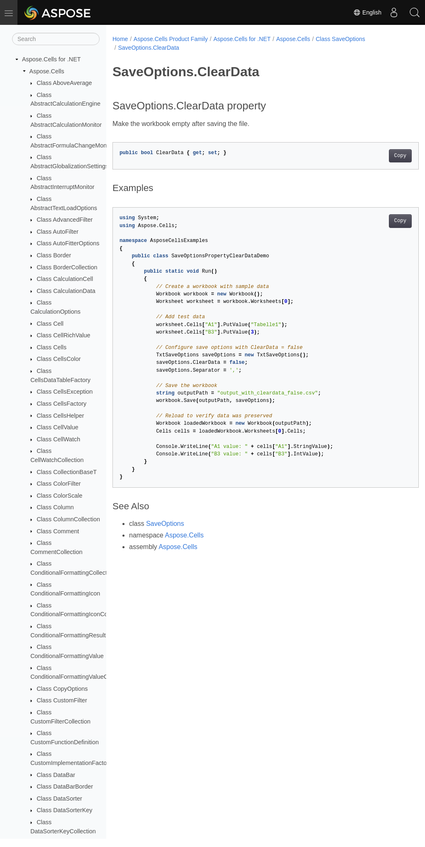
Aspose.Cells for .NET (51, 59)
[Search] (56, 39)
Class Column (55, 507)
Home (120, 39)
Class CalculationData (66, 291)
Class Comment (58, 531)
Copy (379, 156)
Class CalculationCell (65, 279)
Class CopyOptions (62, 688)
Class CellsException (65, 391)
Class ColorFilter (59, 483)
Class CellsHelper (60, 415)
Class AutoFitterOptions (68, 243)
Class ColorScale (59, 495)
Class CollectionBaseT (67, 472)
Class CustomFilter (62, 700)
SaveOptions (165, 523)
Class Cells (51, 347)
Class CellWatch (58, 439)
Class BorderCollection (67, 267)
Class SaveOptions (340, 39)
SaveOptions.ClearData (148, 47)
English (367, 12)
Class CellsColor (59, 359)
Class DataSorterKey (64, 810)
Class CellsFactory (61, 403)
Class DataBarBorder (65, 786)
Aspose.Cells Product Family (171, 39)
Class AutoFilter (57, 231)
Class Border (54, 255)
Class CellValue (57, 427)
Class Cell (50, 323)
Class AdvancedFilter (65, 219)
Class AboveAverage (64, 83)
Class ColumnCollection (68, 519)
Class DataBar (56, 775)
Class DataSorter (59, 798)
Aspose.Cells (46, 71)
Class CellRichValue (63, 335)
